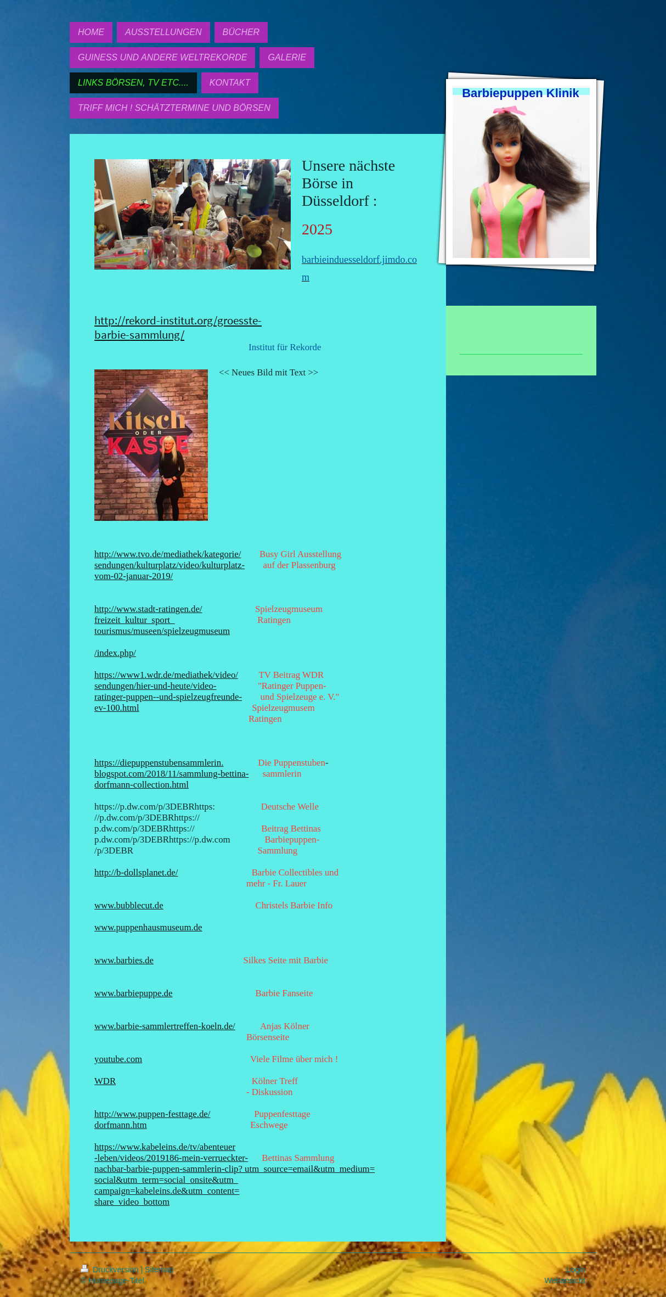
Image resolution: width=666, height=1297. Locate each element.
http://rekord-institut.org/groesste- (178, 320)
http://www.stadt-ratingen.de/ (148, 609)
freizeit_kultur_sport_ (134, 620)
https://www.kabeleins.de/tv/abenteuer (164, 1147)
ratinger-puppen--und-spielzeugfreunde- (168, 697)
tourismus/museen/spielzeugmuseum (162, 631)
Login (575, 1269)
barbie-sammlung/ (139, 335)
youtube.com (118, 1059)
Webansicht (565, 1280)
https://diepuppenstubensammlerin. (158, 762)
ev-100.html (116, 708)
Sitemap (159, 1269)
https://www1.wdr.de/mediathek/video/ (166, 675)
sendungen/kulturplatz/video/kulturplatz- (169, 565)
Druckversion (110, 1269)
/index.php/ (115, 653)
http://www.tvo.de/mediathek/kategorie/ (167, 554)
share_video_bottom (132, 1202)
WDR (105, 1081)
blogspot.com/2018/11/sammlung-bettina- (171, 773)
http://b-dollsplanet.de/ (136, 872)
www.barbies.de (124, 960)
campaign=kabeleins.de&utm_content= (167, 1191)
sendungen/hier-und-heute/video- (155, 686)
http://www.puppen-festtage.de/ (152, 1114)
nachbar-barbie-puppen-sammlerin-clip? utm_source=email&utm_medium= (234, 1169)
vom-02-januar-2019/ (133, 576)
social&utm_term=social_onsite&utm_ (166, 1180)
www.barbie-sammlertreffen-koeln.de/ (164, 1026)
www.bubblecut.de (128, 905)
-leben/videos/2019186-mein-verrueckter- (171, 1158)
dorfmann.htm (120, 1125)
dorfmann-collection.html (141, 784)
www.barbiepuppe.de (133, 993)
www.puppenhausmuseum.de (148, 927)
